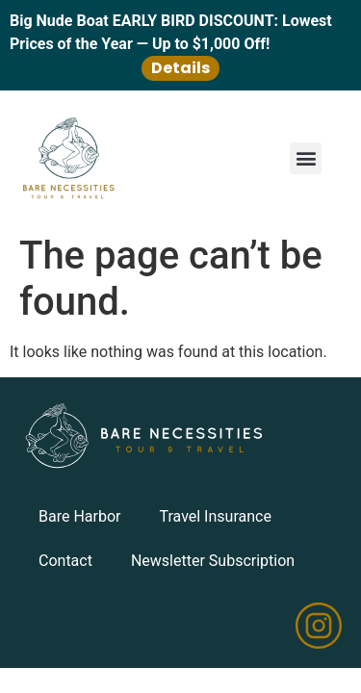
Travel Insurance (215, 516)
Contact (65, 561)
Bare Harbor (79, 516)
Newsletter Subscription (213, 561)
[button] (306, 158)
